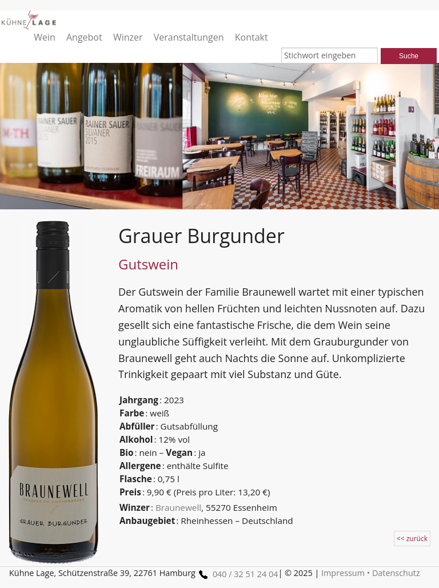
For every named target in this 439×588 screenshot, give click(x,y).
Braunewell (178, 507)
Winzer (128, 36)
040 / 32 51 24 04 (236, 574)
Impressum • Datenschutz (370, 572)
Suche (408, 56)
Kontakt (251, 36)
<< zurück (412, 538)
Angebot (84, 36)
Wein (44, 36)
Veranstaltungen (189, 36)
